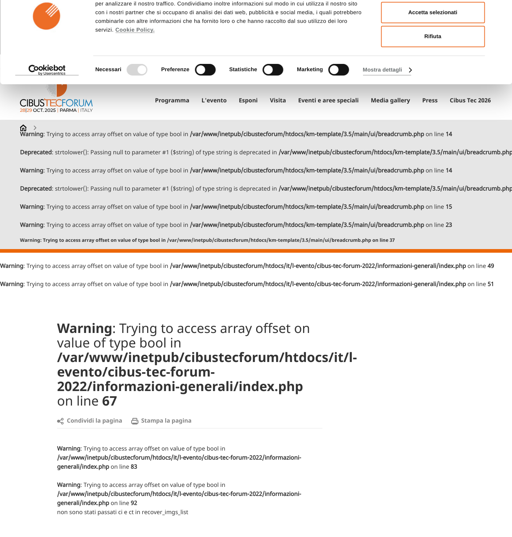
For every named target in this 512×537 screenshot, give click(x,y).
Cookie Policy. (134, 61)
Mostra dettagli (382, 101)
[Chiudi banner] (500, 11)
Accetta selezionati (432, 44)
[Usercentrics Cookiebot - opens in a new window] (47, 101)
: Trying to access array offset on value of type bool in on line (207, 240)
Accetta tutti (433, 19)
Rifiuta (433, 68)
